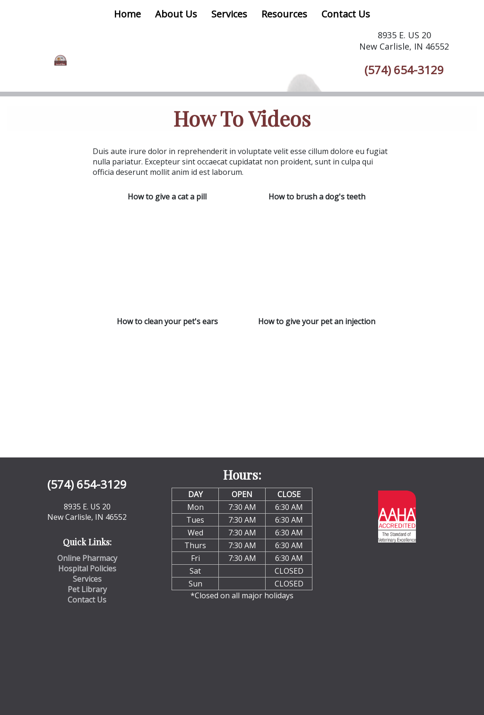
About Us (176, 14)
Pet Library (87, 589)
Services (229, 14)
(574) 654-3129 (404, 70)
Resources (284, 14)
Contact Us (345, 14)
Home (127, 14)
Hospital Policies (87, 568)
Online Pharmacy (87, 558)
